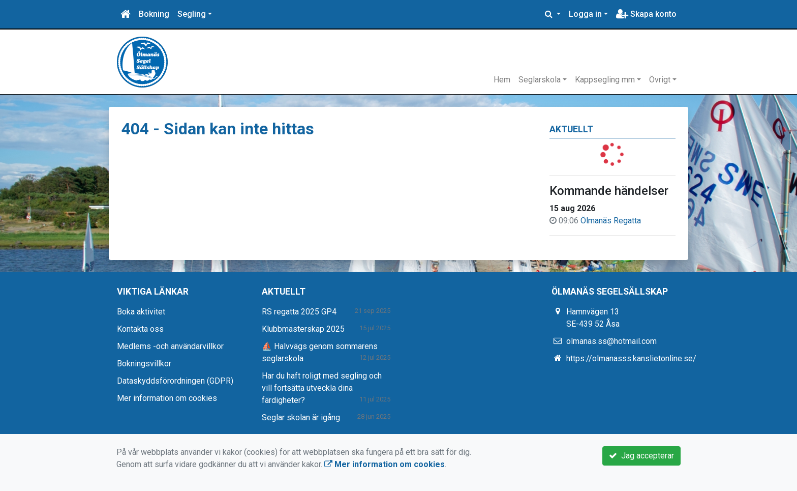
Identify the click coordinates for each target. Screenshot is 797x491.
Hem (502, 79)
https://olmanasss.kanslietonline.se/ (631, 358)
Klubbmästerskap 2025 (303, 329)
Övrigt (659, 79)
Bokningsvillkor (144, 363)
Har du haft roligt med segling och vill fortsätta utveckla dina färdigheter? (322, 388)
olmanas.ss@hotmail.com (611, 341)
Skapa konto (646, 14)
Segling (191, 14)
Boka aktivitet (141, 311)
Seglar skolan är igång (301, 417)
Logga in (585, 14)
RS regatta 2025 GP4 (299, 311)
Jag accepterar (641, 455)
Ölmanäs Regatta (610, 220)
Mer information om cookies (167, 398)
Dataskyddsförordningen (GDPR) (175, 381)
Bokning (154, 14)
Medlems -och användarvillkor (170, 346)
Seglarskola (539, 79)
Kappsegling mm (605, 79)
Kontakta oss (140, 329)
